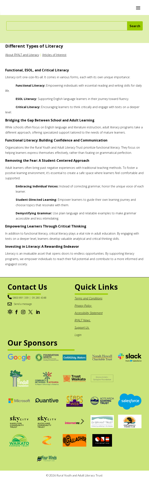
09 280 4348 (39, 297)
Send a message (23, 304)
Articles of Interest (54, 55)
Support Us (82, 328)
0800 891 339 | (22, 297)
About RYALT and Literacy (22, 55)
